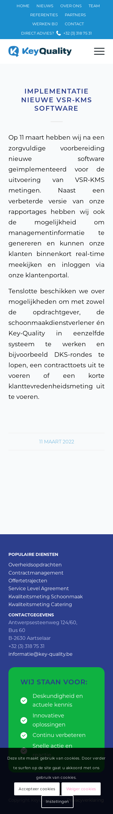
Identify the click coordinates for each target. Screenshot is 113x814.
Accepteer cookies (37, 789)
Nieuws (44, 5)
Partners (75, 14)
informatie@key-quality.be (40, 654)
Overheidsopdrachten (35, 565)
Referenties (44, 14)
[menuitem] (23, 6)
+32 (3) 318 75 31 (77, 33)
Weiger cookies (81, 789)
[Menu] (96, 51)
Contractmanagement (36, 573)
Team (94, 5)
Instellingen (57, 801)
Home (23, 5)
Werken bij (45, 23)
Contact (74, 23)
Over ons (71, 5)
